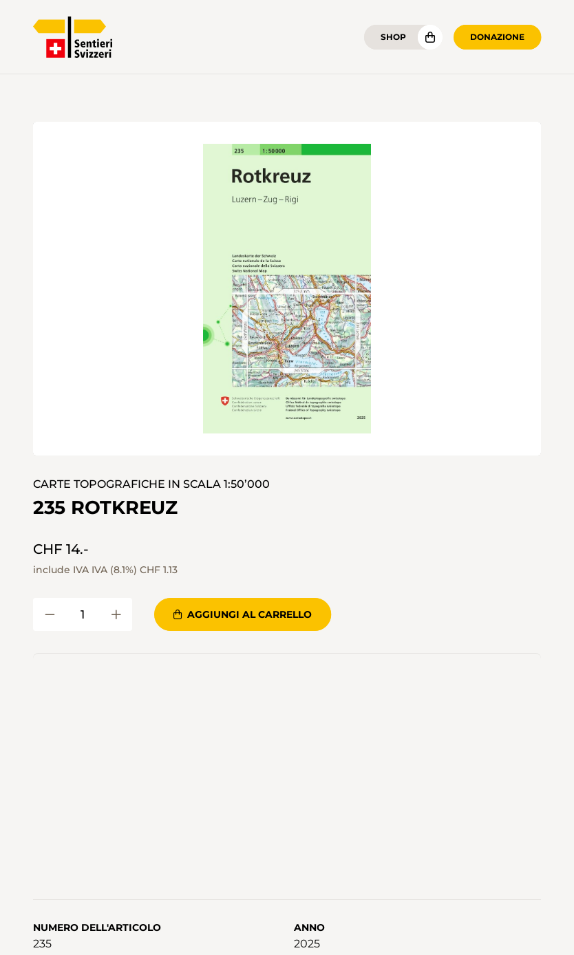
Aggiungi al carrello (242, 614)
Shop (393, 37)
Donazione (497, 37)
